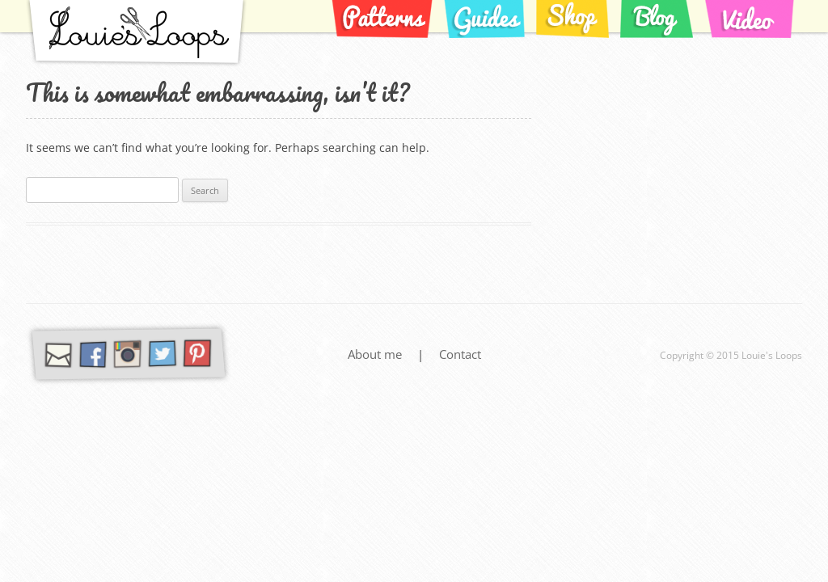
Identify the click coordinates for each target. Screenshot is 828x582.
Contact (460, 354)
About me (376, 354)
